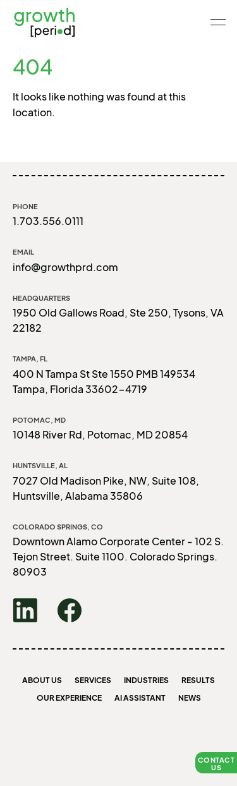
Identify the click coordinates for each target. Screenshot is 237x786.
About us (42, 680)
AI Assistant (140, 698)
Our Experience (69, 698)
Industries (146, 680)
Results (198, 680)
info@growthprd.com (65, 266)
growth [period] (44, 22)
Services (93, 680)
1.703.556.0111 (48, 220)
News (189, 698)
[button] (216, 762)
